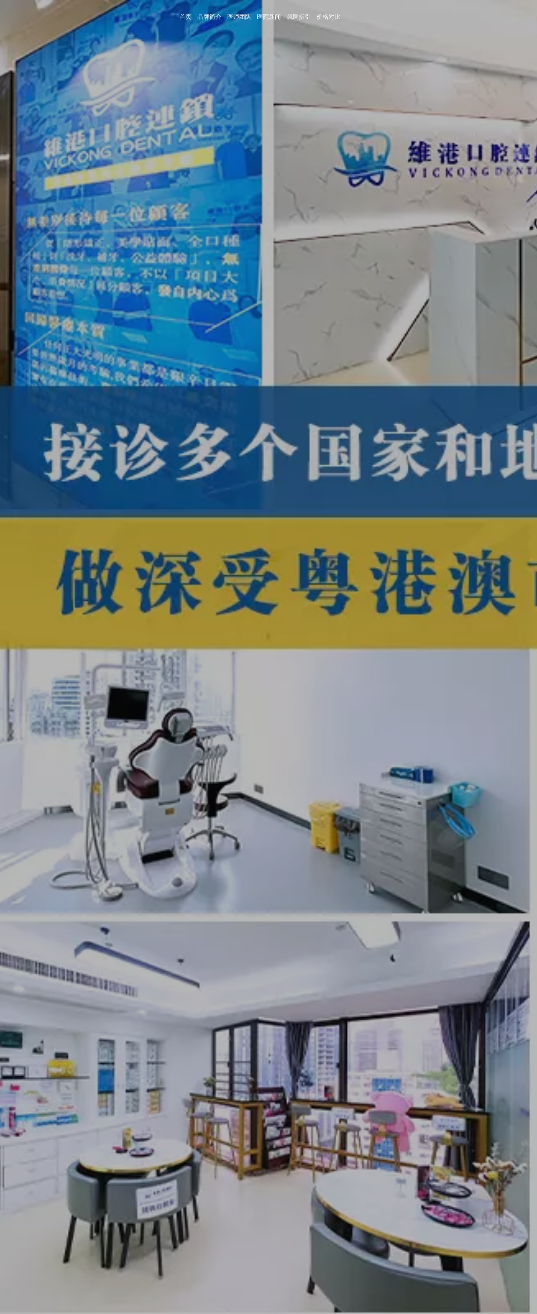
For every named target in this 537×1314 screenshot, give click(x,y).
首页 (185, 17)
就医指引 (299, 17)
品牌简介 (209, 17)
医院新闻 (269, 17)
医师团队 (239, 17)
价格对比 (328, 17)
